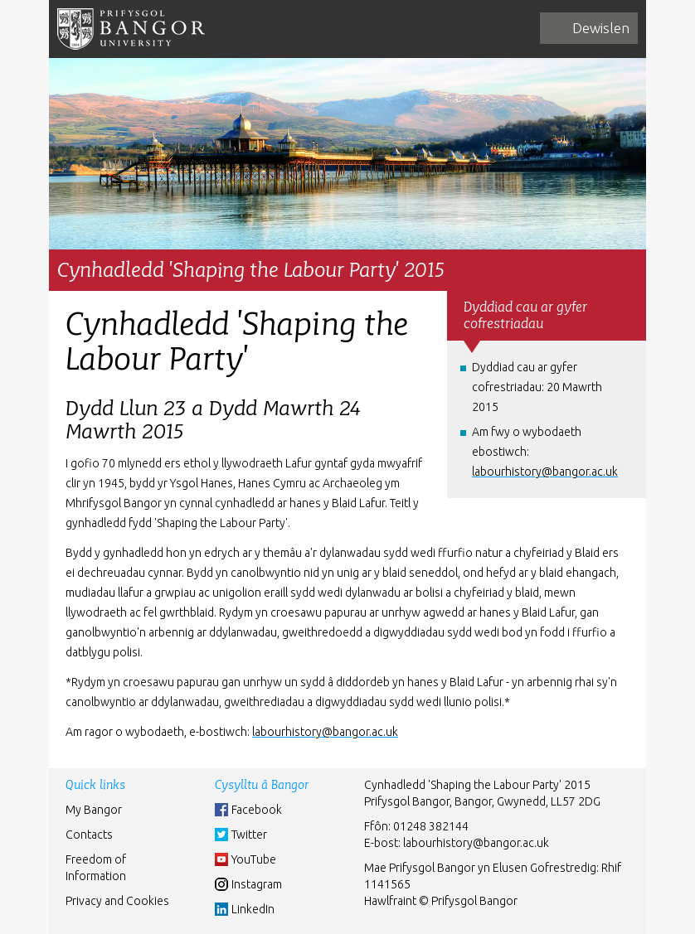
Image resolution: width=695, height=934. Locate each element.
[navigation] (589, 28)
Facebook (256, 809)
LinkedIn (253, 909)
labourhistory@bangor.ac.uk (476, 842)
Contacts (89, 834)
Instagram (256, 884)
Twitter (249, 834)
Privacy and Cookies (117, 900)
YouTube (253, 859)
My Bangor (94, 809)
